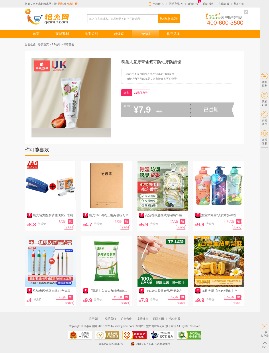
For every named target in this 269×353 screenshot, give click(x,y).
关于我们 (94, 318)
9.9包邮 (56, 44)
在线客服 (223, 3)
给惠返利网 (90, 326)
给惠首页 (43, 44)
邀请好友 (193, 3)
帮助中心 (239, 3)
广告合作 (126, 318)
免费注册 (72, 3)
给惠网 (47, 3)
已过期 (211, 109)
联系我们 (110, 318)
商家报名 (208, 3)
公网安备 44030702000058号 (150, 343)
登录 (60, 3)
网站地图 (158, 318)
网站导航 (174, 3)
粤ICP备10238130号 (111, 343)
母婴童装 (68, 44)
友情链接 (142, 318)
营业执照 (174, 318)
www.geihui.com (124, 326)
